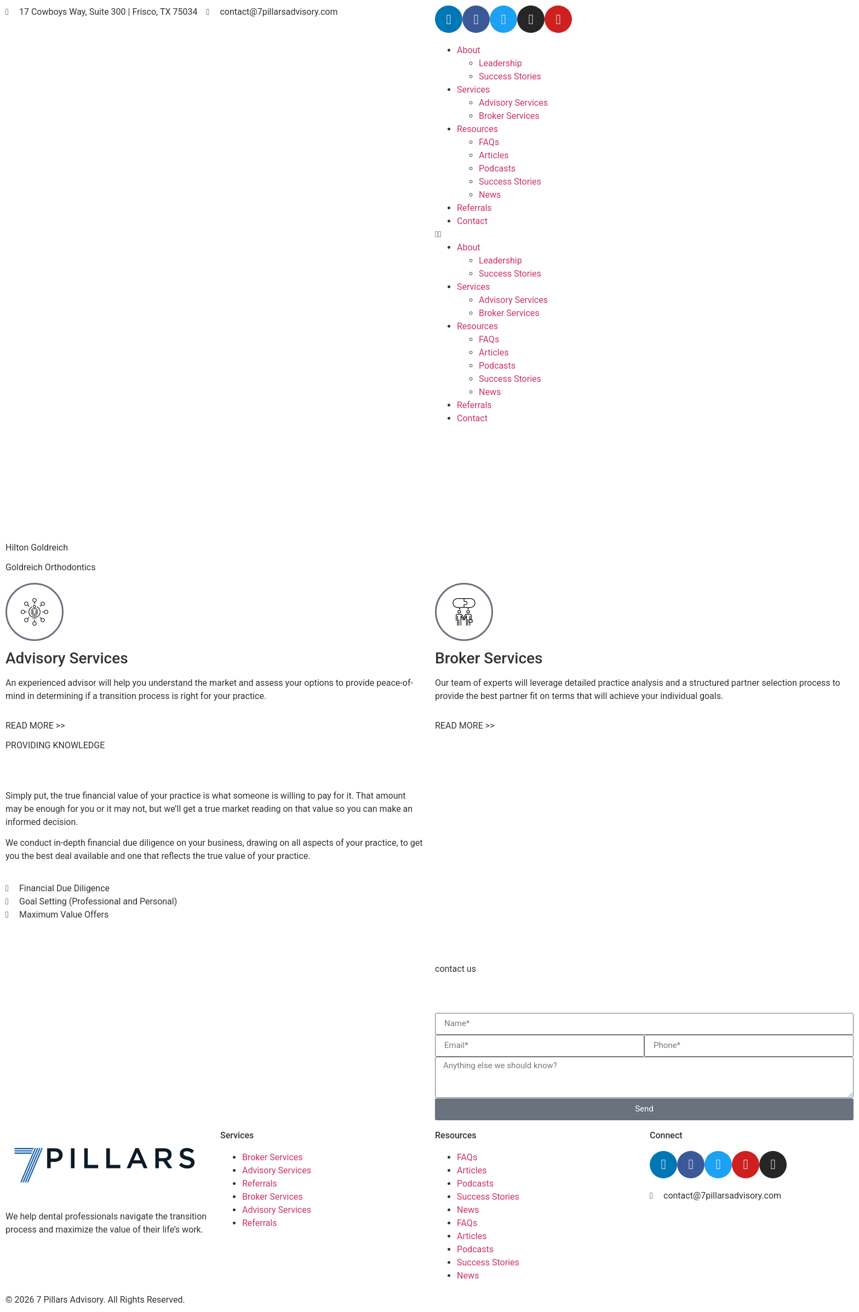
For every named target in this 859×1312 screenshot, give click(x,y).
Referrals (474, 208)
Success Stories (510, 76)
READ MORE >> (35, 725)
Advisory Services (513, 103)
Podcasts (497, 168)
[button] (644, 234)
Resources (477, 129)
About (468, 50)
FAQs (489, 142)
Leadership (500, 63)
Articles (493, 155)
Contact (472, 221)
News (490, 195)
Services (473, 89)
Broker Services (509, 116)
